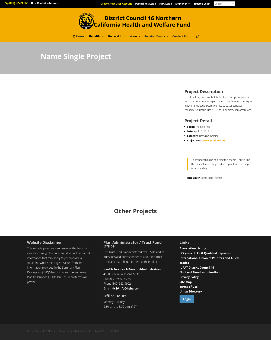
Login (187, 299)
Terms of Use (188, 287)
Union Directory (191, 291)
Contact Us (180, 36)
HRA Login (165, 3)
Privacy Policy (189, 277)
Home (80, 36)
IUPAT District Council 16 (197, 267)
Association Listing (193, 248)
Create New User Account (116, 3)
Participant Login (145, 3)
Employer (181, 3)
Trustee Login (202, 3)
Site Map (186, 282)
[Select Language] (224, 3)
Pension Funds (154, 36)
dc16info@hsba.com (126, 288)
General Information (122, 36)
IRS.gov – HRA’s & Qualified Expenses (205, 253)
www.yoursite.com (214, 140)
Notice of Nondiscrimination (200, 272)
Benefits (95, 36)
